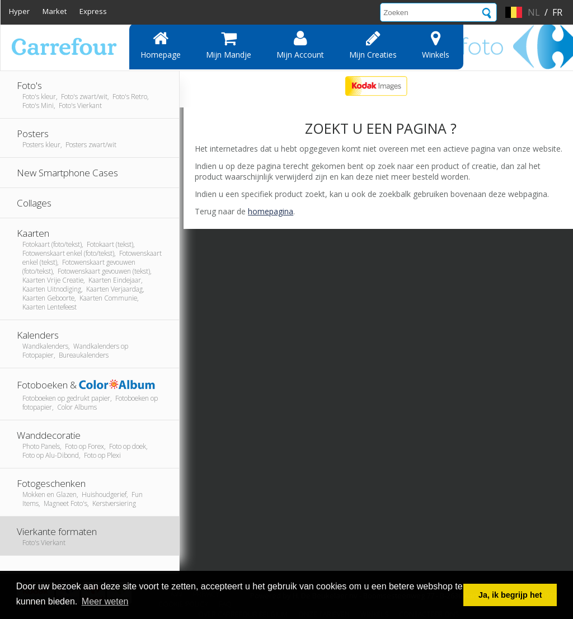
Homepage (160, 45)
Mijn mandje (228, 45)
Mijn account (300, 45)
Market (55, 11)
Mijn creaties (373, 45)
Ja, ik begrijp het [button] (510, 594)
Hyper (19, 11)
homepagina (270, 211)
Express (93, 11)
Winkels (435, 45)
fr (557, 12)
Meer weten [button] (105, 601)
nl (534, 12)
